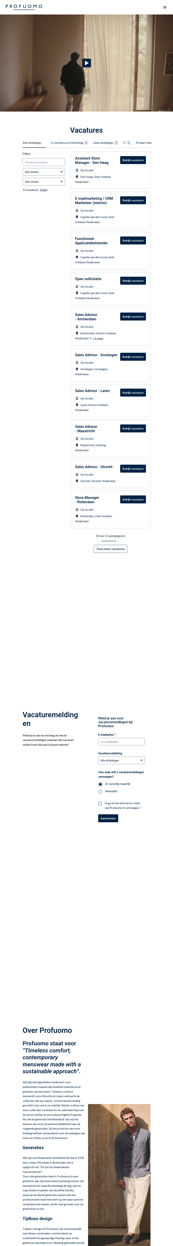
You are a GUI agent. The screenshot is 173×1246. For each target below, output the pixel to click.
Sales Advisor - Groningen (96, 355)
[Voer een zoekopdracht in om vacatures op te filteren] (44, 162)
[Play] (86, 63)
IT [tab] (127, 143)
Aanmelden (108, 818)
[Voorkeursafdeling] (121, 760)
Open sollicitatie (88, 279)
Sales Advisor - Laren (92, 391)
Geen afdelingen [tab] (105, 143)
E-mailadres (107, 734)
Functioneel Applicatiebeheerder (91, 240)
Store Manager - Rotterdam (87, 499)
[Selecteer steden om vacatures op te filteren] (44, 181)
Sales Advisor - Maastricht (86, 428)
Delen (43, 189)
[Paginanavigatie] (165, 7)
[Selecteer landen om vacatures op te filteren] (44, 172)
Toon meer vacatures (110, 548)
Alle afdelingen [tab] (32, 142)
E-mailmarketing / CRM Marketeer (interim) (94, 200)
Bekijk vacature (133, 160)
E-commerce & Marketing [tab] (69, 143)
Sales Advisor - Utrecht (94, 467)
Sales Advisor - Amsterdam (86, 317)
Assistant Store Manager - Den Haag (92, 160)
